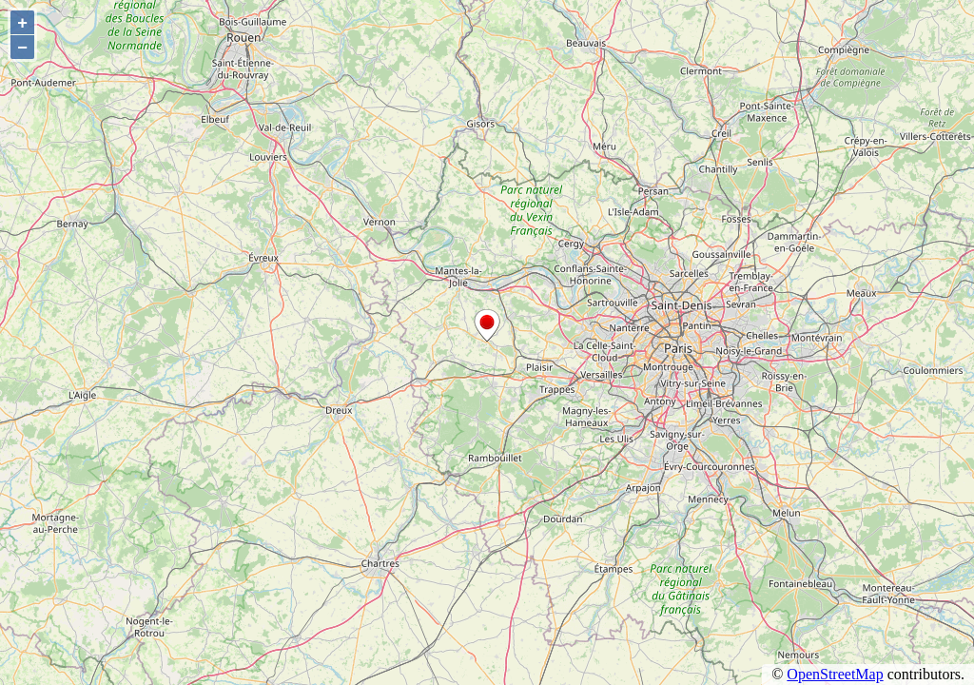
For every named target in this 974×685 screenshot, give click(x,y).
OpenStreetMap (835, 674)
